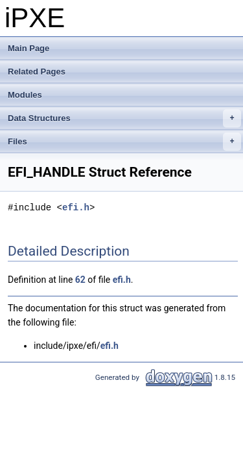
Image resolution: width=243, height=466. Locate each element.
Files (124, 142)
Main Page (28, 48)
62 (80, 279)
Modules (25, 95)
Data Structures (124, 118)
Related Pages (36, 71)
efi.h (75, 207)
